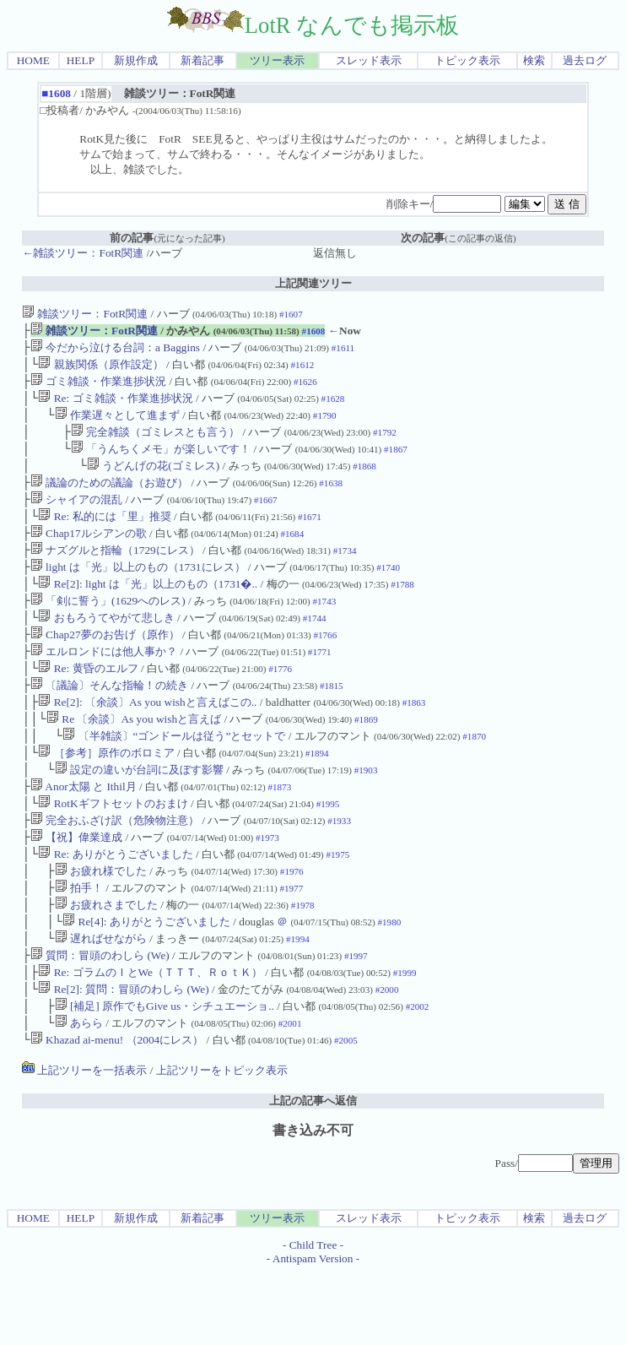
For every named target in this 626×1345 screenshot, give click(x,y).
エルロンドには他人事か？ (103, 685)
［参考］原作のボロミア (106, 796)
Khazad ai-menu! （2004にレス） (116, 1112)
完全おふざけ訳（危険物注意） (114, 871)
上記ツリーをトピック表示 (222, 1142)
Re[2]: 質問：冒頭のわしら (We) (123, 1056)
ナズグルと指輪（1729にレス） (115, 573)
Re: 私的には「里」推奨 (104, 536)
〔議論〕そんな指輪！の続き (109, 722)
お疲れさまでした (106, 963)
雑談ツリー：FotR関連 (85, 313)
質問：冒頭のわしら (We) (100, 1019)
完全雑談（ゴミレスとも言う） (155, 443)
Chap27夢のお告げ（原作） (105, 666)
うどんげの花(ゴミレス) (153, 481)
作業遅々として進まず (117, 425)
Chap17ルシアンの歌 (88, 555)
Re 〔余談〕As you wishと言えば (133, 759)
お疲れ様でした (101, 926)
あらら (79, 1093)
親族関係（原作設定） (100, 369)
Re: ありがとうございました (115, 908)
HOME (33, 60)
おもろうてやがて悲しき (106, 648)
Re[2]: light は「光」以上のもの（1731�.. (147, 611)
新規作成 (136, 60)
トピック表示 (467, 60)
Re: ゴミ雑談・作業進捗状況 (115, 406)
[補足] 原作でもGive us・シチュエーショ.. (164, 1075)
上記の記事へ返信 (313, 1173)
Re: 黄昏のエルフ (88, 703)
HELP (80, 60)
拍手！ (79, 945)
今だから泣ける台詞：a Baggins (115, 350)
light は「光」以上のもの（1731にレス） (138, 592)
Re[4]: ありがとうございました (146, 982)
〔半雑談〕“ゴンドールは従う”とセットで (173, 778)
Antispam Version (313, 1331)
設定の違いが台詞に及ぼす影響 (139, 815)
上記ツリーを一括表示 (84, 1142)
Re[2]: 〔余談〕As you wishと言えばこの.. (147, 741)
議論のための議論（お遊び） (109, 499)
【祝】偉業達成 (76, 889)
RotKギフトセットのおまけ (112, 852)
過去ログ (585, 60)
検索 (534, 60)
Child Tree (313, 1317)
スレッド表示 (369, 60)
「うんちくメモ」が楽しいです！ (161, 462)
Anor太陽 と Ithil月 (83, 833)
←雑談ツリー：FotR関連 (82, 253)
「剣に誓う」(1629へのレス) (108, 629)
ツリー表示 (277, 60)
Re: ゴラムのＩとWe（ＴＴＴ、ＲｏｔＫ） (150, 1038)
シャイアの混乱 (76, 518)
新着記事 (202, 60)
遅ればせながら (101, 1001)
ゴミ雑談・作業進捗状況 (98, 388)
